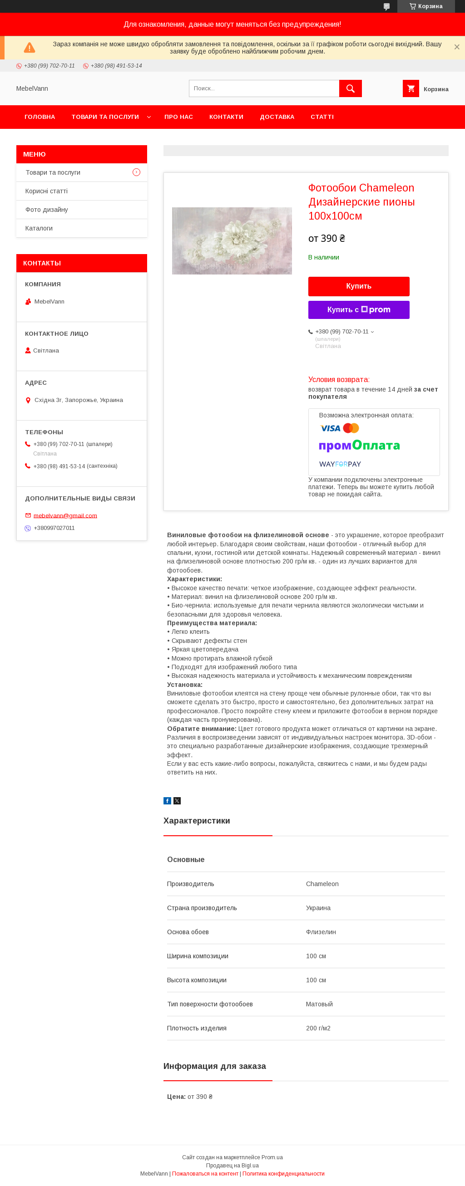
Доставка (277, 116)
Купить (359, 286)
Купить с (359, 310)
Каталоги (39, 228)
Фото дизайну (46, 209)
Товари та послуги (105, 116)
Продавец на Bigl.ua (232, 1165)
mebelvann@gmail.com (65, 515)
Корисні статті (46, 191)
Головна (40, 116)
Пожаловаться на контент (205, 1174)
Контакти (226, 116)
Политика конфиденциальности (283, 1174)
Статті (322, 116)
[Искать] (350, 88)
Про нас (178, 116)
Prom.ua (272, 1157)
